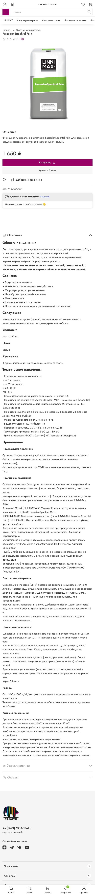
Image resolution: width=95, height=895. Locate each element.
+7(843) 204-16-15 (16, 828)
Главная (7, 30)
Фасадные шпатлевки (76, 20)
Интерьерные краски (27, 20)
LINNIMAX (7, 20)
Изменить (45, 196)
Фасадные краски (51, 20)
